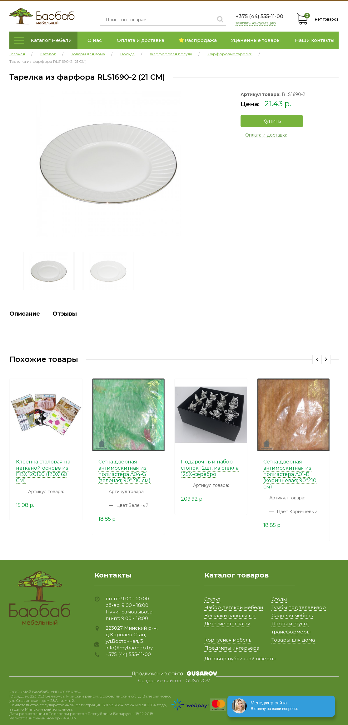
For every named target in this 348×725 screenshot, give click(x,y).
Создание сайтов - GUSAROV (174, 680)
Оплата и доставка (140, 40)
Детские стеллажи (227, 624)
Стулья (212, 599)
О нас (94, 40)
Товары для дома (293, 640)
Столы (279, 599)
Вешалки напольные (230, 615)
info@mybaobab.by (129, 648)
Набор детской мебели (233, 607)
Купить (271, 121)
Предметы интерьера (231, 648)
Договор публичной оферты (240, 659)
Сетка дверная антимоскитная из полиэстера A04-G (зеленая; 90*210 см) (124, 471)
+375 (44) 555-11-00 (259, 16)
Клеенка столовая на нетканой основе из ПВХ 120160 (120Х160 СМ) (43, 471)
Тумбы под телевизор (298, 607)
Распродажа (198, 40)
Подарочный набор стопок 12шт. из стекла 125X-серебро (210, 468)
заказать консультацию (256, 23)
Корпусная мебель (227, 640)
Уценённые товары (256, 40)
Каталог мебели (51, 40)
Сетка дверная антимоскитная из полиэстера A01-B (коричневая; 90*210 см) (289, 474)
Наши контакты (315, 40)
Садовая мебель (292, 615)
